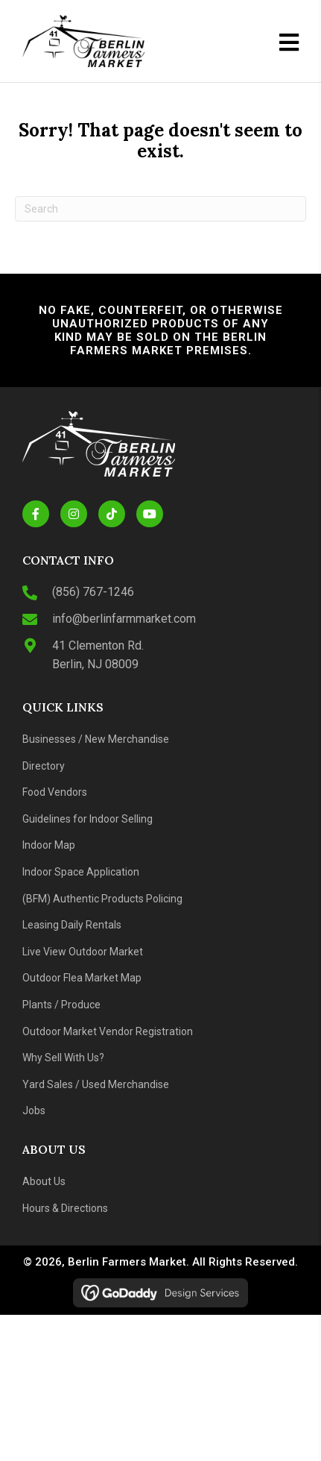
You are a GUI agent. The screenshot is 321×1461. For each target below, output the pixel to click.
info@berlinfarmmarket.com (124, 619)
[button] (35, 513)
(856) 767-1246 (93, 592)
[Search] (160, 208)
